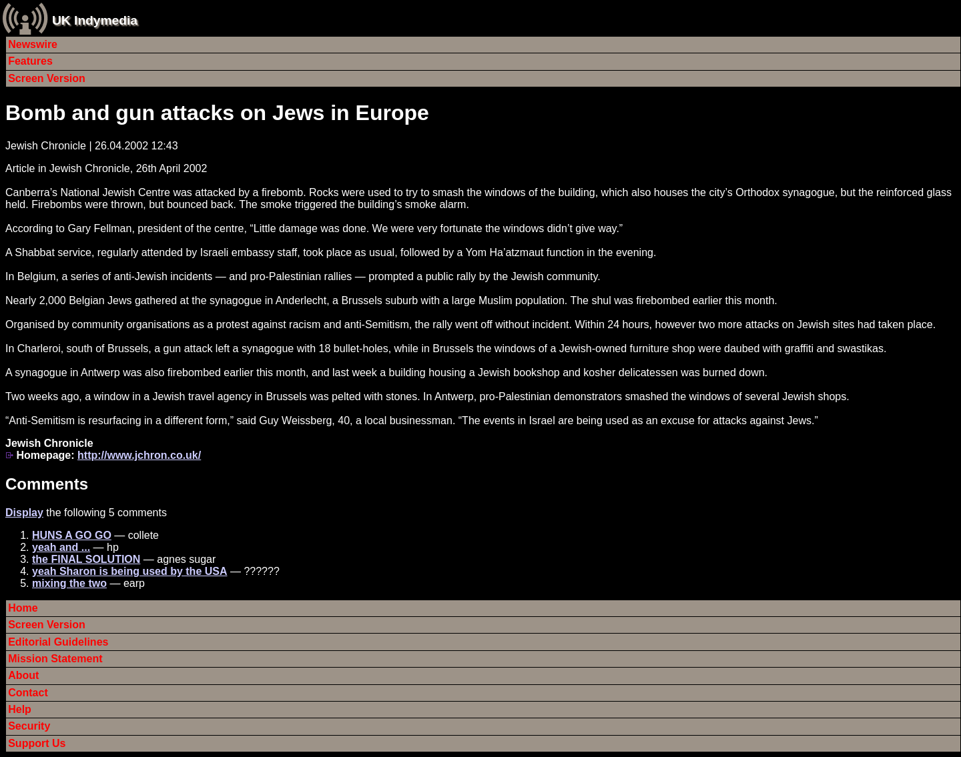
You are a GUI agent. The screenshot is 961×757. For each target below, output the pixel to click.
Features (30, 61)
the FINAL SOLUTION (86, 559)
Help (19, 709)
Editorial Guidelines (58, 642)
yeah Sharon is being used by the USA (130, 571)
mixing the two (69, 583)
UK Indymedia (94, 20)
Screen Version (46, 78)
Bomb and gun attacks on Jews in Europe (217, 113)
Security (29, 726)
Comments (46, 484)
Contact (28, 692)
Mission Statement (55, 658)
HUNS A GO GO (71, 535)
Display (24, 512)
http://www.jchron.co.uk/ (139, 455)
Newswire (32, 44)
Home (22, 608)
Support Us (36, 743)
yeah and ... (61, 547)
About (23, 675)
